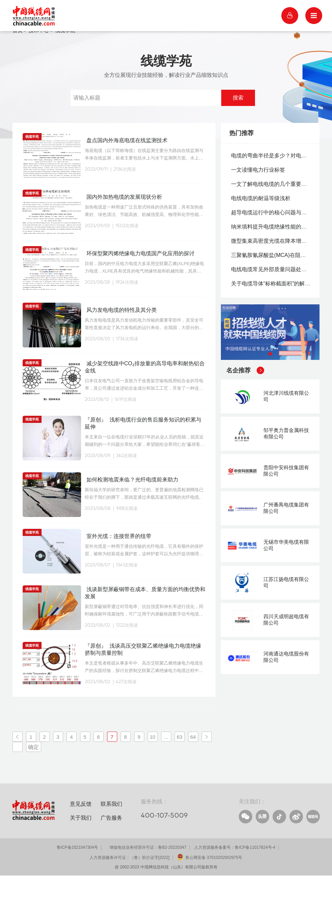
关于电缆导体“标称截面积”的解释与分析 (279, 315)
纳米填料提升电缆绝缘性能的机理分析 (277, 258)
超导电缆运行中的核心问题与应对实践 (277, 243)
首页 (17, 61)
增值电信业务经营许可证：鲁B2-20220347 (147, 879)
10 (152, 768)
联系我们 (111, 835)
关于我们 (81, 849)
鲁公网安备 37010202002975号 (213, 889)
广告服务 (111, 849)
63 (179, 768)
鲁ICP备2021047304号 (77, 879)
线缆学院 (65, 61)
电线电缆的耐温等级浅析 (260, 229)
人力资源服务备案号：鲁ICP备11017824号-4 (234, 879)
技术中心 (39, 61)
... (166, 768)
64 (193, 768)
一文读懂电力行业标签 (258, 201)
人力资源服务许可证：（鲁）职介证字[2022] (130, 889)
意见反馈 (81, 835)
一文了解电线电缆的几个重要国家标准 (277, 215)
